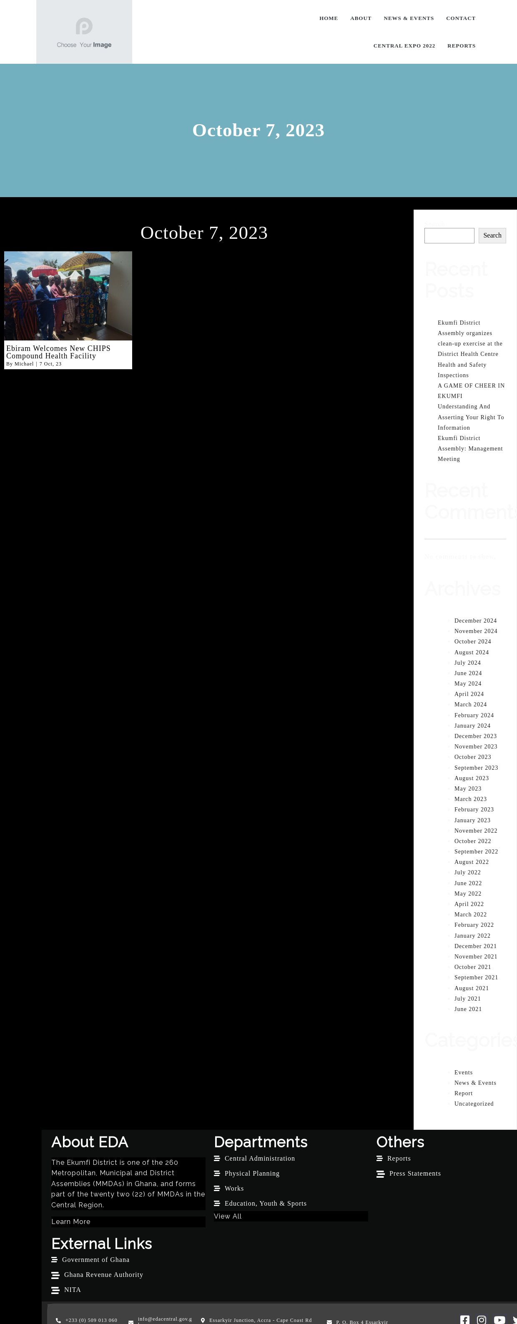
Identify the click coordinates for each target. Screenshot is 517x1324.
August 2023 (471, 778)
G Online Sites (457, 1292)
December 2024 (475, 620)
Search (434, 223)
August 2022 (471, 862)
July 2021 (467, 998)
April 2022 (469, 904)
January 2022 (472, 935)
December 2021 (475, 946)
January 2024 (472, 725)
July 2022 (467, 872)
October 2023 (473, 757)
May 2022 (468, 893)
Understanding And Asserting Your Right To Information (471, 416)
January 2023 (472, 820)
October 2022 (473, 841)
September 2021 (476, 977)
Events (463, 1072)
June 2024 (468, 673)
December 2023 (475, 736)
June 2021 (468, 1009)
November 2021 (476, 956)
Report (463, 1093)
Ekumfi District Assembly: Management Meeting (470, 448)
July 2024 (467, 662)
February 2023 (474, 809)
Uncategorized (474, 1103)
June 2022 (468, 883)
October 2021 (473, 967)
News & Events (475, 1082)
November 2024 (476, 631)
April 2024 (469, 694)
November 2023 (476, 746)
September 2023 (476, 767)
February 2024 (474, 715)
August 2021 (471, 988)
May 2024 (468, 683)
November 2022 (476, 830)
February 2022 (474, 925)
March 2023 (470, 799)
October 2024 (473, 641)
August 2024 (471, 652)
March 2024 (470, 704)
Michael (24, 363)
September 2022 (476, 851)
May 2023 (468, 788)
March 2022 (470, 914)
